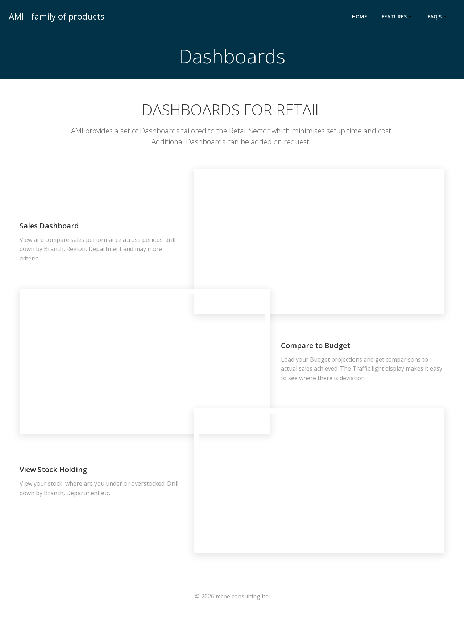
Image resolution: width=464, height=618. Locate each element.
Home (359, 16)
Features (397, 16)
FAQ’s (438, 16)
